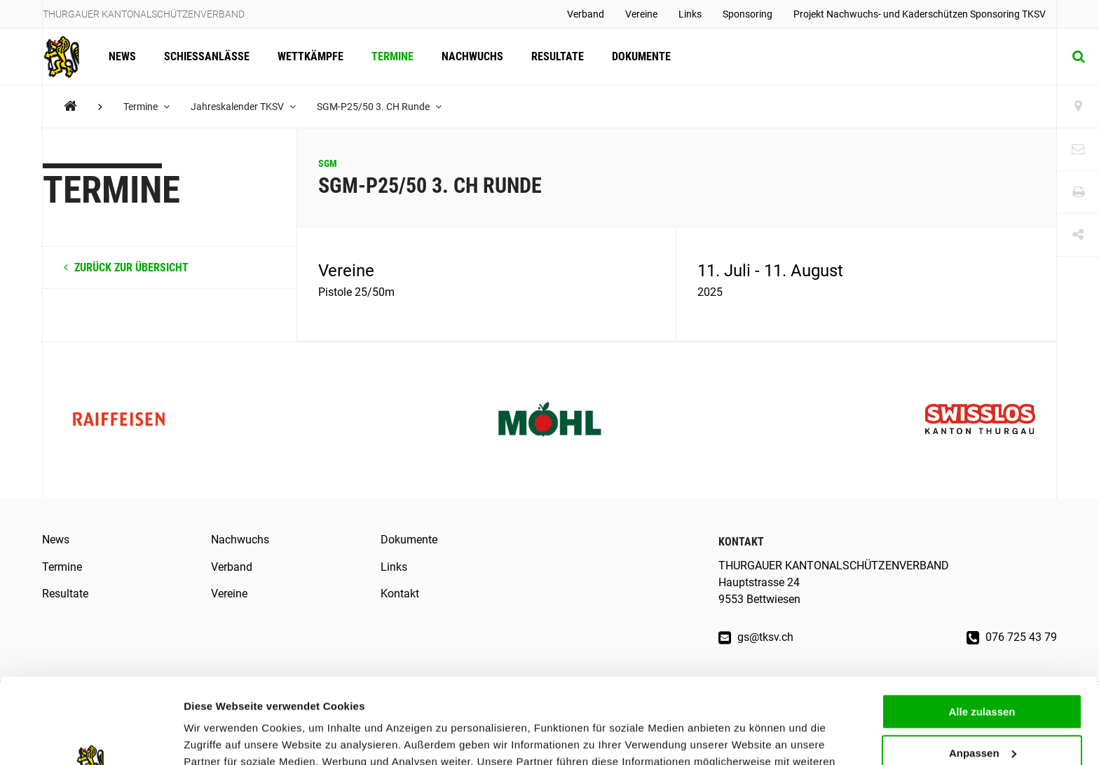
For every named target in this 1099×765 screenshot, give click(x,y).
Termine (392, 56)
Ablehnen (982, 714)
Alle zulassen (981, 632)
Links (690, 14)
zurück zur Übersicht (126, 267)
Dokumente (641, 56)
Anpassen (982, 673)
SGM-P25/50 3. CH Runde (379, 106)
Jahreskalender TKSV (243, 106)
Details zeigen (219, 737)
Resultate (557, 56)
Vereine (641, 14)
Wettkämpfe (310, 56)
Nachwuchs (472, 56)
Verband (585, 14)
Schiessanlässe (207, 56)
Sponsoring (747, 14)
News (122, 56)
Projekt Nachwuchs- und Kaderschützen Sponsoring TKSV (919, 14)
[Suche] (1078, 57)
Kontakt (400, 593)
